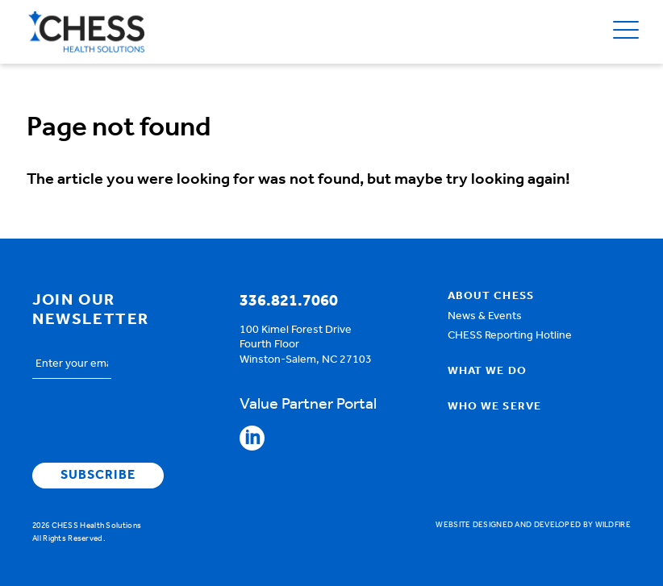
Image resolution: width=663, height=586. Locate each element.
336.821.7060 (289, 301)
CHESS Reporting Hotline (510, 336)
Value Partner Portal (308, 405)
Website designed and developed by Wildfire (533, 525)
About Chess (491, 296)
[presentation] (154, 423)
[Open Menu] (626, 32)
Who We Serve (494, 407)
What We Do (487, 371)
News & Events (485, 316)
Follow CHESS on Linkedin (252, 438)
